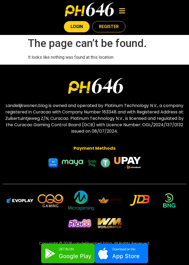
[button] (122, 11)
